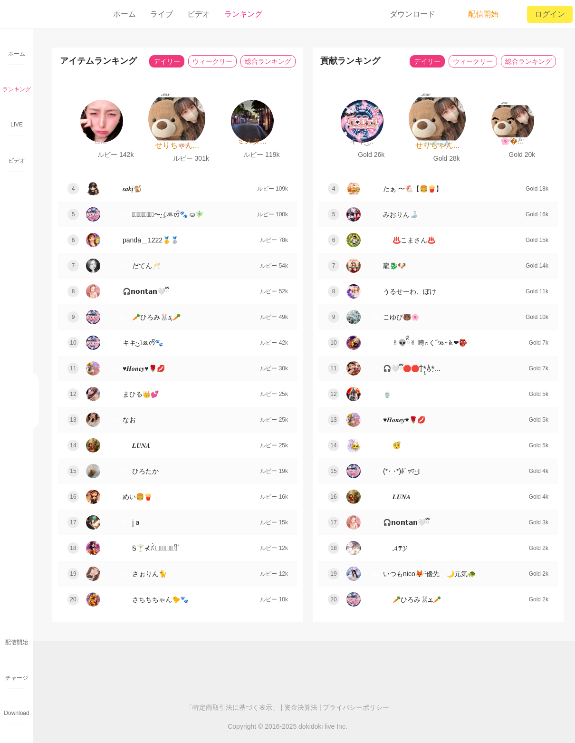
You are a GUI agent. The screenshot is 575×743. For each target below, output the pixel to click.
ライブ (161, 14)
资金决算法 (300, 707)
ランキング (243, 14)
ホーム (124, 14)
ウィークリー (212, 61)
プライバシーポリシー (356, 707)
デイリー (166, 61)
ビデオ (198, 14)
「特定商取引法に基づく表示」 (232, 707)
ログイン (550, 14)
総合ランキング (268, 61)
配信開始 (476, 14)
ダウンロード (412, 14)
